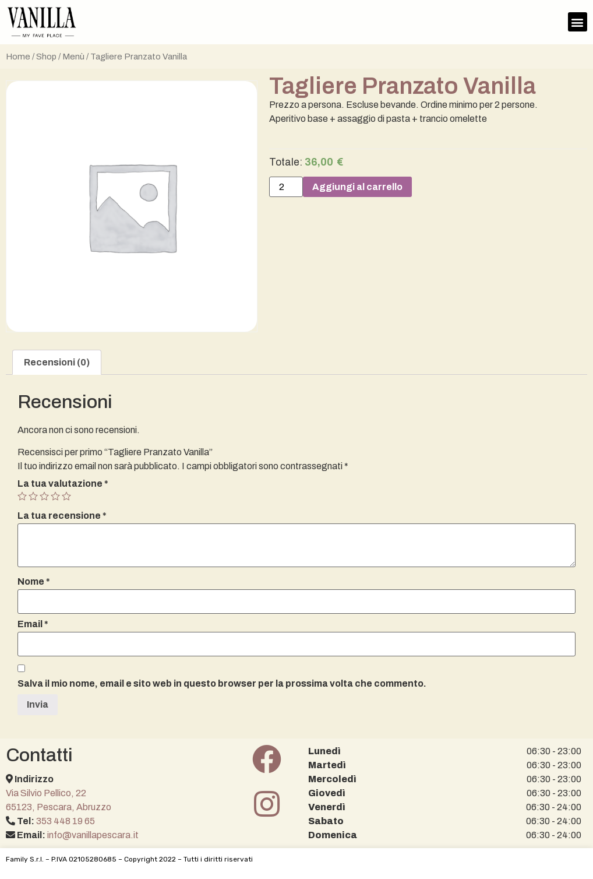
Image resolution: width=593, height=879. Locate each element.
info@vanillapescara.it (93, 835)
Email (32, 624)
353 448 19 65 (65, 821)
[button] (577, 21)
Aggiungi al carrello (357, 187)
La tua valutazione (62, 483)
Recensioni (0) (57, 362)
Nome (33, 581)
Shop (46, 56)
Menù (73, 56)
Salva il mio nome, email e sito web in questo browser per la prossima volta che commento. (221, 683)
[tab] (56, 362)
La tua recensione (62, 516)
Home (18, 56)
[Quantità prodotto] (286, 187)
